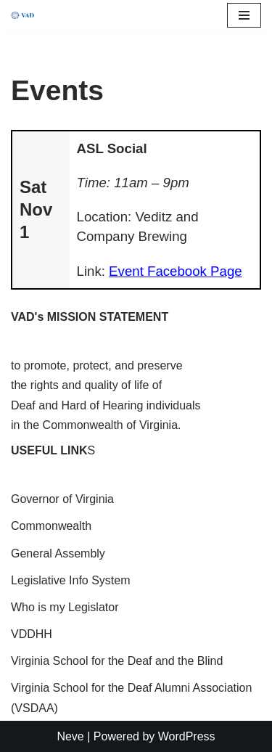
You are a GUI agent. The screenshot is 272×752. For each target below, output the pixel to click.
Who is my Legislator (65, 607)
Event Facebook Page (175, 271)
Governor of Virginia (62, 499)
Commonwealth (51, 526)
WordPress (186, 736)
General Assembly (58, 553)
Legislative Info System (71, 580)
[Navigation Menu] (244, 15)
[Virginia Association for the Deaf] (22, 16)
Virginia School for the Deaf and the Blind (117, 661)
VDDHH (31, 634)
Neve (70, 736)
